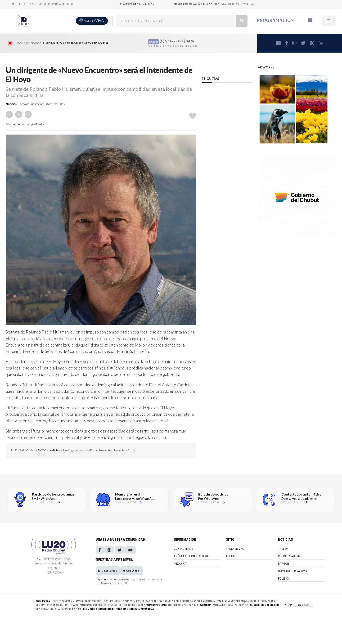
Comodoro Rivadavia (292, 571)
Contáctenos (183, 548)
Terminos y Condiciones (98, 609)
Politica (284, 578)
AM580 (94, 21)
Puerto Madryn (289, 556)
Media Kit (180, 563)
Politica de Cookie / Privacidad (135, 609)
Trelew (283, 548)
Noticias (11, 104)
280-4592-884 (196, 4)
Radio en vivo (235, 548)
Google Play (107, 570)
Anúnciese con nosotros (191, 556)
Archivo (231, 556)
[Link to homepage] (294, 605)
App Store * (132, 570)
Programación (275, 20)
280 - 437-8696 (137, 4)
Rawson (283, 563)
